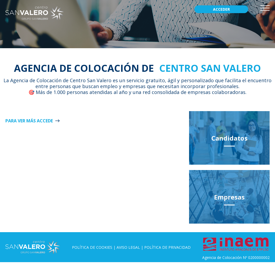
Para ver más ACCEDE (29, 121)
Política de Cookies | (94, 247)
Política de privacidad (167, 247)
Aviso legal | (130, 247)
